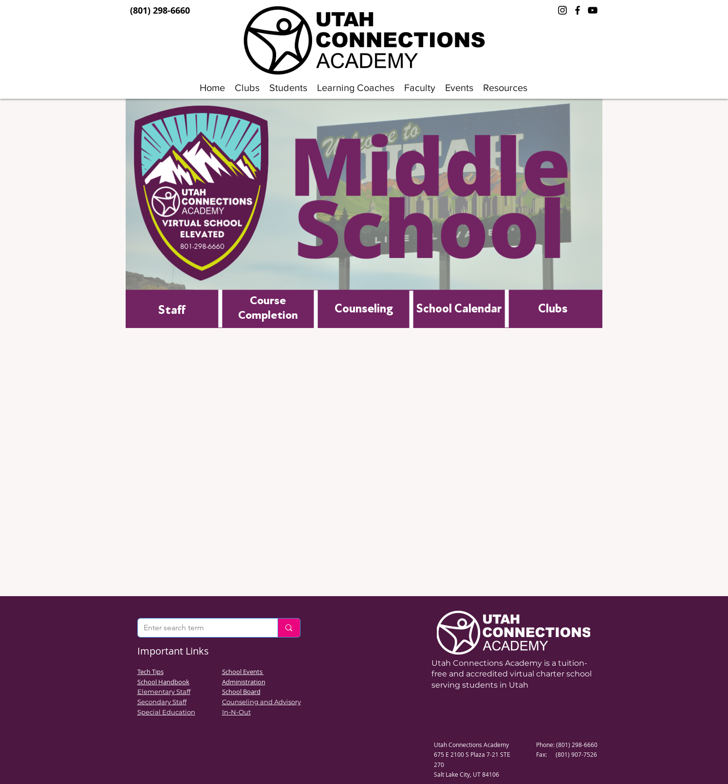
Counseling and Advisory (261, 702)
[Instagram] (562, 10)
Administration (243, 681)
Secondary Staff (162, 702)
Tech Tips (150, 671)
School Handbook (163, 681)
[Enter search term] (201, 628)
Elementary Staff (163, 691)
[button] (288, 87)
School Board (241, 691)
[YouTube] (592, 10)
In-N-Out (236, 712)
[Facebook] (577, 10)
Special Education (166, 712)
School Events (243, 671)
